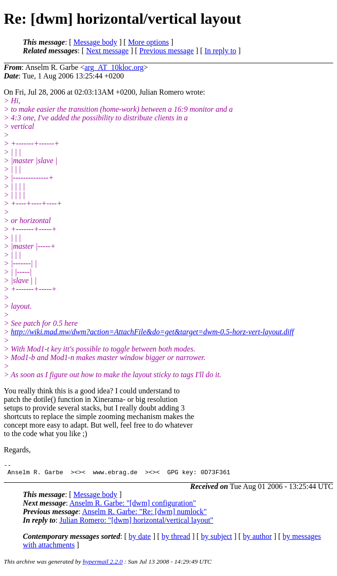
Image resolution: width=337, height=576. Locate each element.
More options (148, 42)
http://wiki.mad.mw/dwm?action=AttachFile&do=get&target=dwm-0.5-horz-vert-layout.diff (152, 332)
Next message (107, 51)
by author (257, 539)
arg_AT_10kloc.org (113, 67)
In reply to (221, 51)
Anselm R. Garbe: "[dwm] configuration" (132, 506)
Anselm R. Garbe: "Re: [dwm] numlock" (144, 514)
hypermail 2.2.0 (103, 564)
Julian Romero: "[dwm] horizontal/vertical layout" (136, 523)
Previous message (166, 51)
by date (140, 539)
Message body (95, 42)
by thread (176, 539)
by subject (216, 539)
